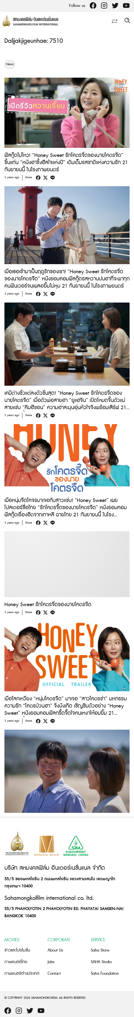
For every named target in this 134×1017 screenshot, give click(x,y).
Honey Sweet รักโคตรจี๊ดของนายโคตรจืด (47, 605)
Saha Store (100, 950)
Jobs (51, 962)
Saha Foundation (105, 973)
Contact (54, 973)
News (10, 64)
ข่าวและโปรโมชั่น (17, 950)
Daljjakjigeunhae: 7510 (33, 41)
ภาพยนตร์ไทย (15, 962)
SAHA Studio (101, 962)
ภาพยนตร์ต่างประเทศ (21, 973)
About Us (55, 950)
